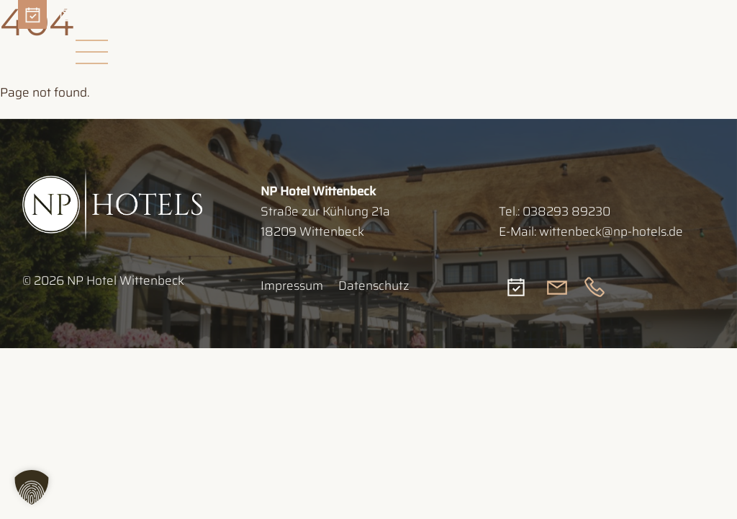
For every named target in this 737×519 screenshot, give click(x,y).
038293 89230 (566, 211)
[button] (31, 487)
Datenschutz (374, 285)
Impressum (292, 285)
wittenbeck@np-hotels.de (611, 231)
